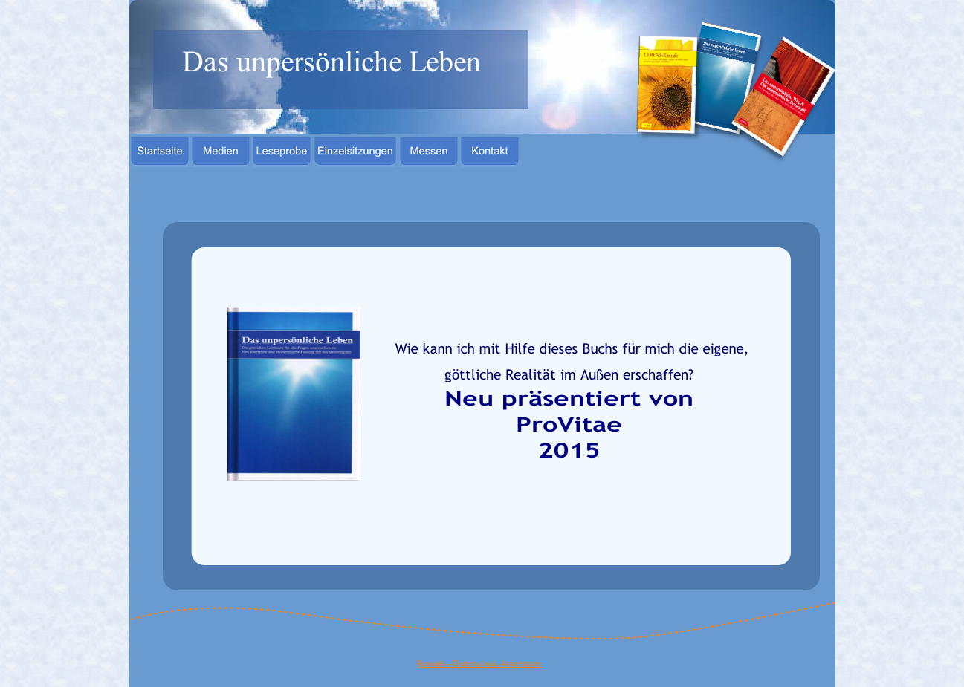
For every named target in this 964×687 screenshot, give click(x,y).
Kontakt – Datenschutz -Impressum (480, 663)
